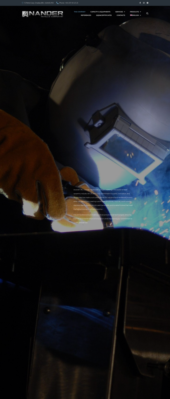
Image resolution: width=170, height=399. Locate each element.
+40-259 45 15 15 (71, 3)
